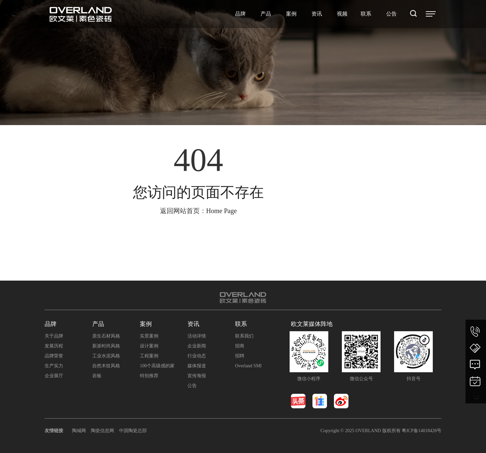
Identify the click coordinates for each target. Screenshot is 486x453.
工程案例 (149, 355)
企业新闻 (196, 345)
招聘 (239, 355)
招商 (239, 345)
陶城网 (79, 430)
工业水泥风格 (106, 355)
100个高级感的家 (157, 365)
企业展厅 (54, 375)
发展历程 (54, 345)
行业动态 (196, 355)
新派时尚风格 (106, 345)
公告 (192, 385)
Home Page (221, 210)
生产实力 (54, 365)
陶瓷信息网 (102, 430)
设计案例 (149, 345)
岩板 (96, 375)
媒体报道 (196, 365)
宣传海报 (196, 375)
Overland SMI (248, 365)
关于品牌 (54, 336)
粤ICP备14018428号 (421, 430)
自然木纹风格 (106, 365)
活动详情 (196, 336)
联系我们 (244, 336)
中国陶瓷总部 (133, 430)
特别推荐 (149, 375)
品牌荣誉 (54, 355)
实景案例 (149, 336)
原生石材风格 (106, 336)
